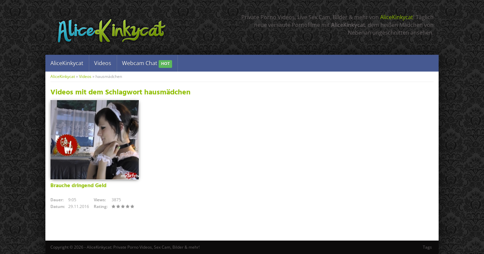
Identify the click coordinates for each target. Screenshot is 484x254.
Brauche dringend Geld (78, 185)
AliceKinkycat (396, 17)
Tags (427, 247)
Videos (102, 63)
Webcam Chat (147, 63)
